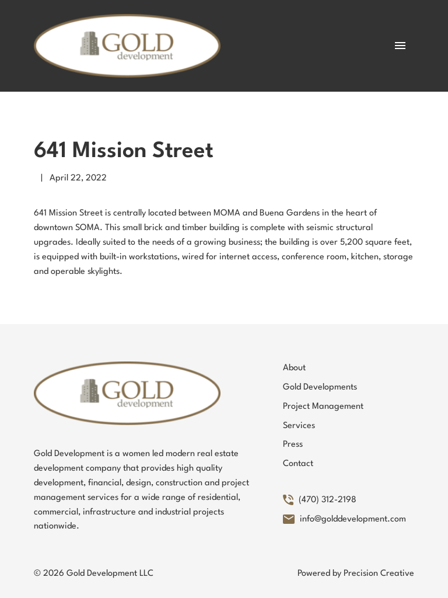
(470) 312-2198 (319, 500)
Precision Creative (379, 573)
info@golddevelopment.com (344, 519)
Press (293, 444)
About (294, 368)
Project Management (323, 406)
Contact (298, 464)
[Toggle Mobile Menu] (400, 46)
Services (299, 426)
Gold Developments (320, 387)
